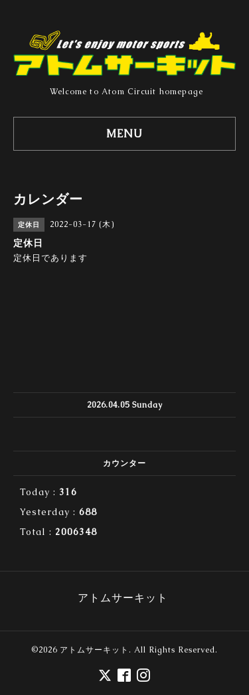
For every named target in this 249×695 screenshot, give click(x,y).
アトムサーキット (94, 650)
